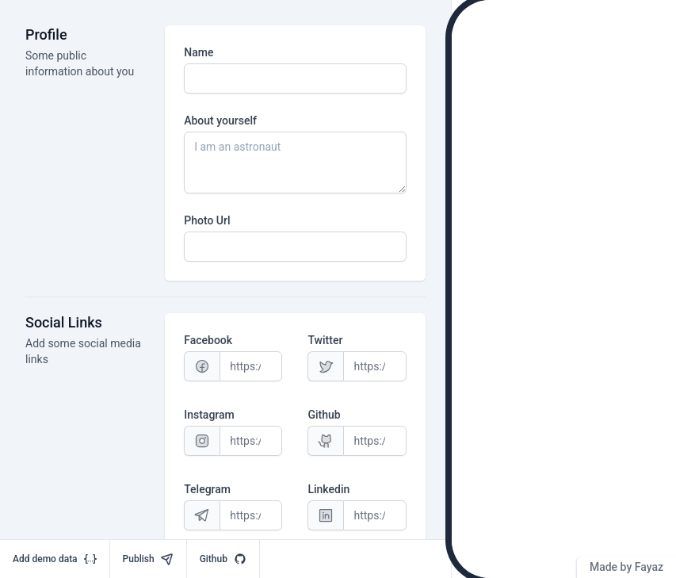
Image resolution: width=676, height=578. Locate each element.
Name (198, 52)
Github (323, 414)
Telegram (207, 489)
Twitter (324, 340)
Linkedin (328, 489)
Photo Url (207, 220)
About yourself (220, 120)
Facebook (208, 340)
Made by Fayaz (626, 567)
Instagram (209, 414)
